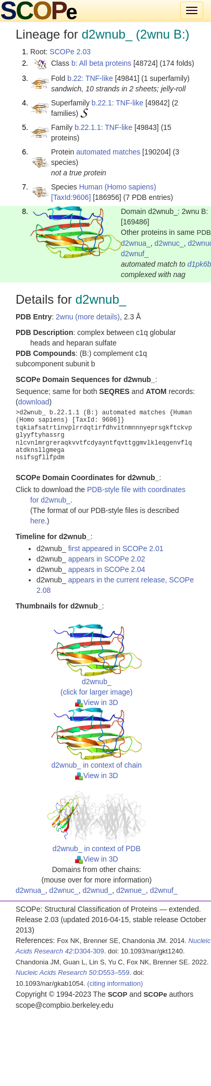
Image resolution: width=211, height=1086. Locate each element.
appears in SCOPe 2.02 (106, 559)
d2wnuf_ (134, 253)
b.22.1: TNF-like (117, 103)
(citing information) (115, 983)
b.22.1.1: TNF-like (103, 127)
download (33, 402)
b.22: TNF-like (90, 78)
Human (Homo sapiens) (117, 187)
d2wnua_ (136, 243)
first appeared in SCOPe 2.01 (116, 548)
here (37, 521)
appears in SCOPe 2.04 (106, 569)
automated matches (108, 152)
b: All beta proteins (101, 63)
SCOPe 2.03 (70, 51)
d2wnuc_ (169, 243)
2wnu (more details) (88, 317)
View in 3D (96, 702)
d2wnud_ (97, 890)
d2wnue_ (131, 890)
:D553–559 (73, 972)
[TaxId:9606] (71, 197)
